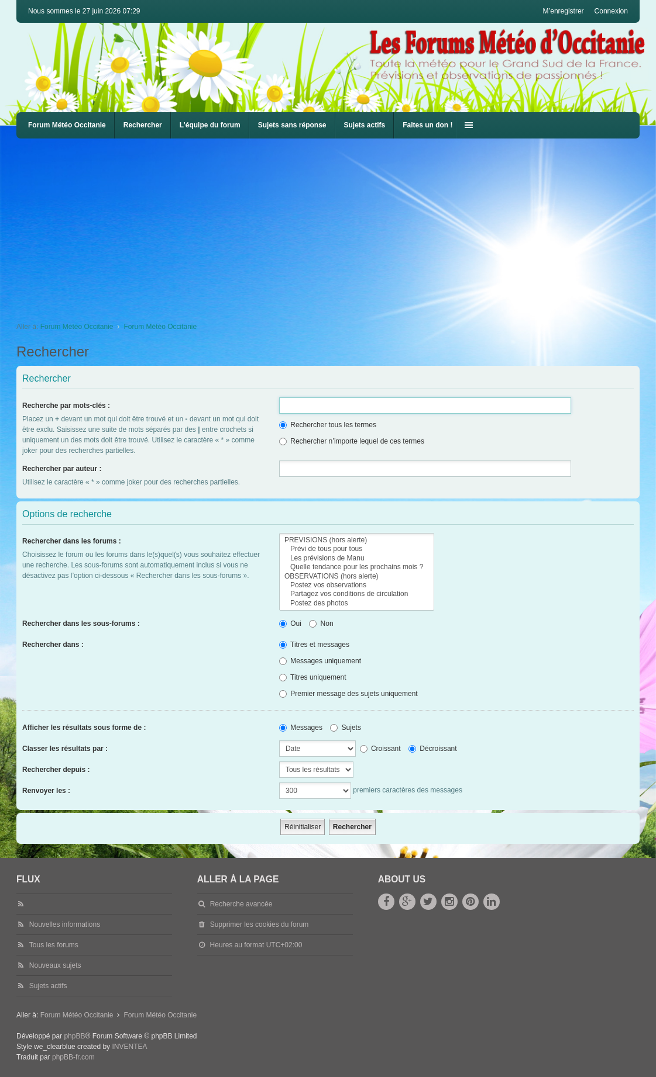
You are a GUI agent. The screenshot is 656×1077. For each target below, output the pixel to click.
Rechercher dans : (53, 644)
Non (321, 623)
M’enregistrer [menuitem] (563, 11)
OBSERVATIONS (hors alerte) (356, 576)
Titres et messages (314, 644)
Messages (300, 727)
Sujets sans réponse (292, 125)
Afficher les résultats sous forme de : (84, 727)
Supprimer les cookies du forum (259, 924)
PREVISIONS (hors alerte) (356, 540)
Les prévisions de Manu (356, 558)
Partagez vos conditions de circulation (356, 594)
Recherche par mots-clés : (66, 405)
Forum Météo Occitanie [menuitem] (67, 125)
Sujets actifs (365, 125)
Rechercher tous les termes (327, 425)
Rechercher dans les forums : (71, 541)
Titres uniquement (312, 677)
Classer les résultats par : (65, 748)
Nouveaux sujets (55, 965)
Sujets (345, 727)
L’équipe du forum (210, 125)
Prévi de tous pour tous (356, 549)
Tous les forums (53, 945)
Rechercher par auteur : (61, 469)
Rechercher (142, 125)
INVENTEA (129, 1047)
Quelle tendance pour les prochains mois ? (356, 567)
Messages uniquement (320, 661)
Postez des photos (356, 603)
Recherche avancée (241, 904)
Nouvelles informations (64, 924)
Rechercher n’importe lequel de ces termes (351, 441)
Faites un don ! (427, 125)
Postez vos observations (356, 585)
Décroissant (432, 748)
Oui (290, 623)
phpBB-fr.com (73, 1057)
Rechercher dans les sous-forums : (81, 623)
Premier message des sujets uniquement (348, 694)
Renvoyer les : (46, 791)
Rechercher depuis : (56, 770)
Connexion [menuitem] (611, 11)
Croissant (380, 748)
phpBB (74, 1036)
